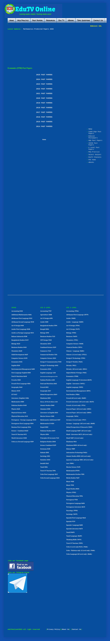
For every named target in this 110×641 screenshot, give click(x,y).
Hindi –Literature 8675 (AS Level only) (79, 434)
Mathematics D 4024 (47, 423)
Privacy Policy (53, 629)
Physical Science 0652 (18, 413)
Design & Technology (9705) (75, 358)
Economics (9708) (72, 376)
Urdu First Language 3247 (49, 474)
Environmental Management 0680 (23, 369)
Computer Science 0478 (19, 358)
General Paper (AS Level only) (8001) (78, 409)
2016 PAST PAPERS (44, 117)
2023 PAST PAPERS (44, 84)
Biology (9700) (71, 333)
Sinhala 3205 (44, 452)
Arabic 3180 (44, 322)
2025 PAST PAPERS (44, 75)
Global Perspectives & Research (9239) (79, 427)
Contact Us (98, 20)
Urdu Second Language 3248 (49, 478)
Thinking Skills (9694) (73, 539)
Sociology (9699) (72, 514)
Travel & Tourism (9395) (74, 543)
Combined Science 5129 (48, 347)
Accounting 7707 (45, 311)
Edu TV (61, 20)
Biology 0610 (15, 344)
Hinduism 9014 (71, 442)
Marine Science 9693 (73, 467)
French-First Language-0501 (21, 384)
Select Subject (94, 155)
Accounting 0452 (17, 311)
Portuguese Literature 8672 (75, 507)
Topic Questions (83, 20)
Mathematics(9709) (73, 471)
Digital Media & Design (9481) (76, 373)
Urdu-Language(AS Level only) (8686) (79, 554)
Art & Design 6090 (46, 318)
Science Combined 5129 (48, 445)
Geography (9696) (72, 416)
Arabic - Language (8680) (75, 322)
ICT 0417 (14, 394)
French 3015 (44, 387)
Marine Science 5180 (47, 416)
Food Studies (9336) (73, 394)
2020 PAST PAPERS (44, 98)
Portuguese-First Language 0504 (22, 423)
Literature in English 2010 (49, 413)
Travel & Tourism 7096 (48, 471)
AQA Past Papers (95, 140)
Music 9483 (70, 481)
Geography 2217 (45, 391)
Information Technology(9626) (76, 452)
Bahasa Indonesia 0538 (19, 336)
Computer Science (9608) (74, 344)
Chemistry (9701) (72, 340)
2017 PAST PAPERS (44, 112)
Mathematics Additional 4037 (50, 420)
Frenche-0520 (16, 380)
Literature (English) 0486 (20, 398)
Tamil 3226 (44, 467)
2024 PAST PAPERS (44, 79)
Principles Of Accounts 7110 (49, 438)
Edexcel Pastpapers (93, 137)
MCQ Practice (93, 152)
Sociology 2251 (45, 456)
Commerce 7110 (45, 351)
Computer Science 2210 (48, 358)
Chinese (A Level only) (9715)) (76, 354)
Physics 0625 (15, 409)
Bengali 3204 (44, 329)
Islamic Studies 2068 (47, 405)
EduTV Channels (94, 157)
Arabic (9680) (71, 318)
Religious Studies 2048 (48, 442)
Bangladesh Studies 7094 (48, 325)
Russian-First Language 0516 (21, 427)
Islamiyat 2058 (45, 409)
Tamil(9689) (70, 532)
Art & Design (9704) (73, 325)
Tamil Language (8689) (74, 536)
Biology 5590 (44, 333)
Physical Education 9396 (74, 496)
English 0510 (15, 365)
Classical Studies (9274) (74, 347)
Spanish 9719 (70, 521)
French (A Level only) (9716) (76, 405)
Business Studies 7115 (47, 336)
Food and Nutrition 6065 (48, 384)
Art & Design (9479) (73, 329)
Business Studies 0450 (19, 347)
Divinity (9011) (71, 365)
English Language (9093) (74, 387)
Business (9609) (71, 336)
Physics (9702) (71, 492)
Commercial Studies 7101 (48, 354)
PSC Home (92, 160)
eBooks (71, 20)
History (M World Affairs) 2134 (49, 402)
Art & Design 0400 (17, 325)
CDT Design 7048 (46, 340)
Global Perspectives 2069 (48, 394)
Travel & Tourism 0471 (19, 434)
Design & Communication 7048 (50, 362)
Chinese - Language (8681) (75, 351)
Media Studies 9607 (72, 478)
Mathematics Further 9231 (75, 474)
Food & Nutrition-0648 (19, 376)
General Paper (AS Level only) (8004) (78, 413)
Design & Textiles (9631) (74, 362)
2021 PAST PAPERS (44, 94)
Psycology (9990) (72, 510)
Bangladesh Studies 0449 (20, 340)
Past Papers (37, 20)
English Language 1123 (48, 373)
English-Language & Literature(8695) (79, 380)
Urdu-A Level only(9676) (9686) (77, 547)
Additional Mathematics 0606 (21, 315)
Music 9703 (70, 485)
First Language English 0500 (21, 373)
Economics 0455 (16, 362)
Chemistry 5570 (45, 344)
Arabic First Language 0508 (20, 329)
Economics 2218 (45, 369)
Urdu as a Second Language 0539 (22, 442)
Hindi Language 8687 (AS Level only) (78, 431)
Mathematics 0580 (17, 402)
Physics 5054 (44, 434)
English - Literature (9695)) (75, 384)
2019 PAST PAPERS (44, 103)
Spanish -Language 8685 (74, 525)
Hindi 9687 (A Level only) (75, 438)
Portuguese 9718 (72, 500)
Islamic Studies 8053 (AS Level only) (78, 456)
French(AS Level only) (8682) (76, 398)
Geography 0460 (16, 387)
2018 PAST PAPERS (44, 108)
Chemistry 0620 (16, 351)
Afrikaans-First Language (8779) (77, 315)
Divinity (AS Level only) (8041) (76, 369)
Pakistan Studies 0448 (19, 405)
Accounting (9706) (72, 311)
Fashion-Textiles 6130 (47, 380)
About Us (65, 629)
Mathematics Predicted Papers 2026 (38, 29)
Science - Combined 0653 (19, 431)
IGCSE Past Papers (93, 144)
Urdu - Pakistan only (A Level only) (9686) (80, 550)
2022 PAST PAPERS (44, 89)
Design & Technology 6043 (49, 365)
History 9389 (70, 449)
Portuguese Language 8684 (75, 503)
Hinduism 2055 (45, 398)
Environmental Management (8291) (78, 391)
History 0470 (15, 391)
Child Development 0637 (19, 354)
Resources (50, 20)
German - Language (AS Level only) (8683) (80, 423)
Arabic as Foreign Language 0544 (22, 333)
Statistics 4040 (45, 460)
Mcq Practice (23, 20)
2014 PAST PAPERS (44, 126)
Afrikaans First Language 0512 (21, 318)
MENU (90, 129)
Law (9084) (70, 463)
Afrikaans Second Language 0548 (22, 322)
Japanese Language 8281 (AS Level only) (79, 460)
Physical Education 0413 (19, 416)
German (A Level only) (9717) (76, 420)
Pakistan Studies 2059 (47, 431)
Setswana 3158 (45, 449)
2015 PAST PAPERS (44, 122)
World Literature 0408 (19, 438)
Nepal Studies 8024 (72, 489)
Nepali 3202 (44, 427)
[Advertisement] (40, 48)
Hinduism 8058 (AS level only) (76, 445)
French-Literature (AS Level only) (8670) (80, 402)
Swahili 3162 (44, 463)
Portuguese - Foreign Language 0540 (23, 420)
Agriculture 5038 (46, 315)
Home (11, 20)
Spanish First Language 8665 (76, 518)
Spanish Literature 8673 (74, 529)
